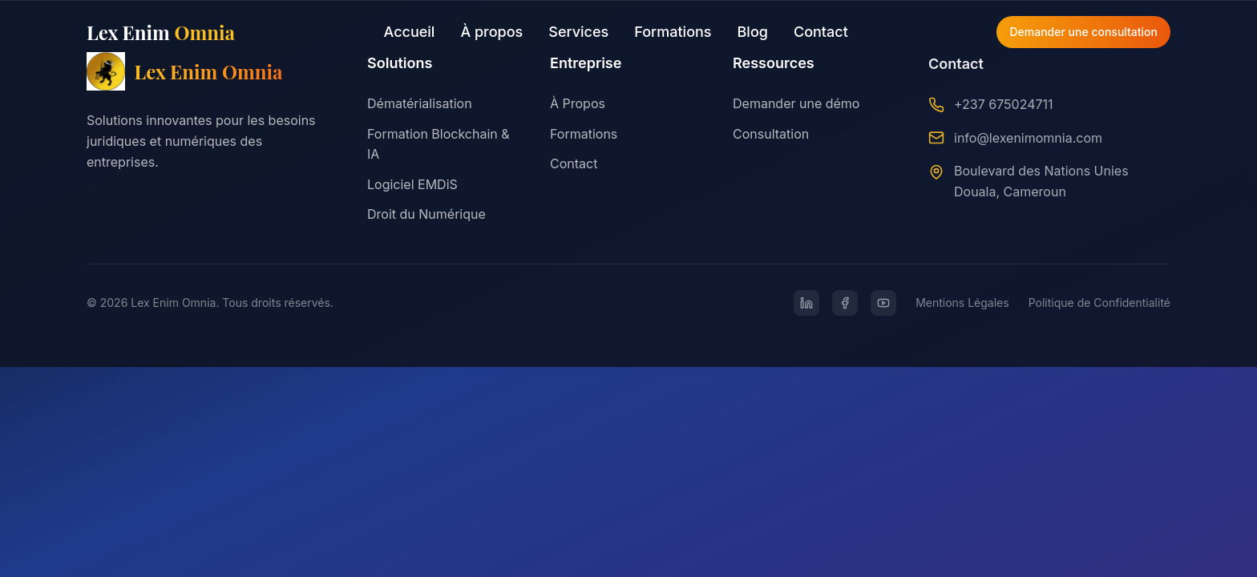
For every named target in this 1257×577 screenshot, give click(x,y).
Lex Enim (161, 32)
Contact (821, 31)
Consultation (771, 135)
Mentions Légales (962, 302)
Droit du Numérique (426, 214)
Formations (672, 31)
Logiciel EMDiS (412, 184)
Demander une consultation (1083, 31)
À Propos (577, 103)
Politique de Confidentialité (1099, 302)
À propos (491, 31)
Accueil (409, 31)
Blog (753, 31)
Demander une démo (796, 105)
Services (578, 31)
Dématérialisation (419, 103)
